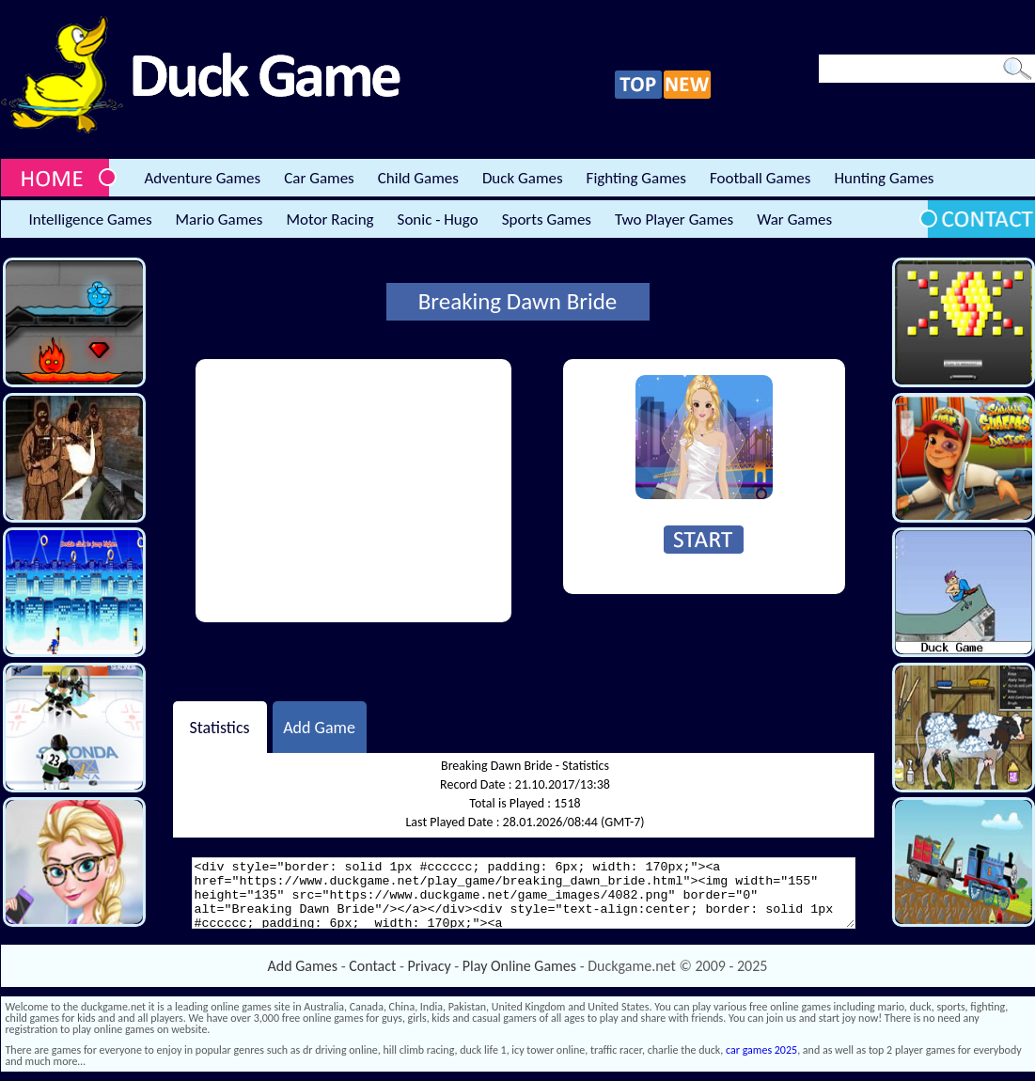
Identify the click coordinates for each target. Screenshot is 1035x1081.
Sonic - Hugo (438, 219)
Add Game (319, 726)
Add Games (302, 966)
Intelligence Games (90, 219)
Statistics (219, 726)
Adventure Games (203, 178)
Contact (372, 966)
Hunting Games (883, 178)
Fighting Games (636, 178)
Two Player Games (674, 219)
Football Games (760, 178)
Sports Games (546, 219)
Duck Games (522, 178)
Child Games (418, 178)
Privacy (429, 966)
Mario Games (219, 219)
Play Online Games (519, 966)
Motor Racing (329, 219)
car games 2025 (761, 1050)
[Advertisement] (353, 490)
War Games (794, 219)
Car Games (319, 178)
